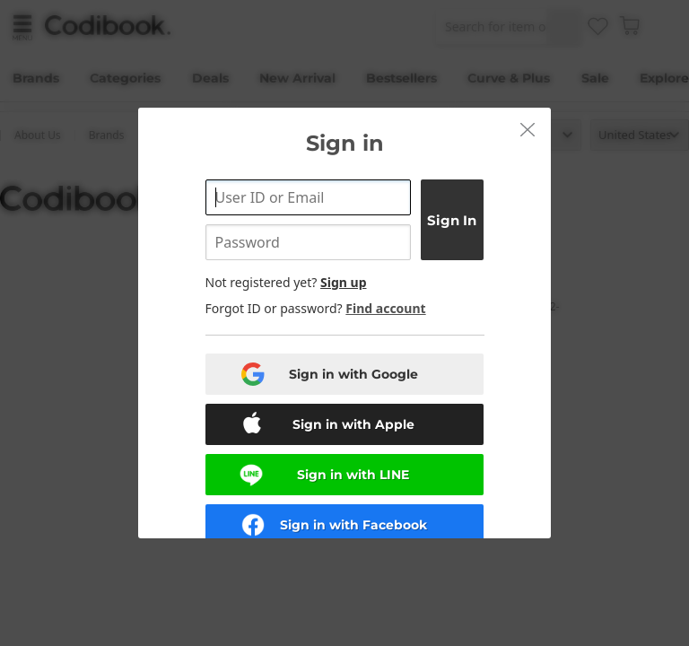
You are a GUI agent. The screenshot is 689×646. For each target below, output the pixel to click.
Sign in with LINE (353, 475)
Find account (385, 308)
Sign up (343, 282)
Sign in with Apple (353, 424)
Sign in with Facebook (353, 525)
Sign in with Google (353, 374)
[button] (527, 129)
